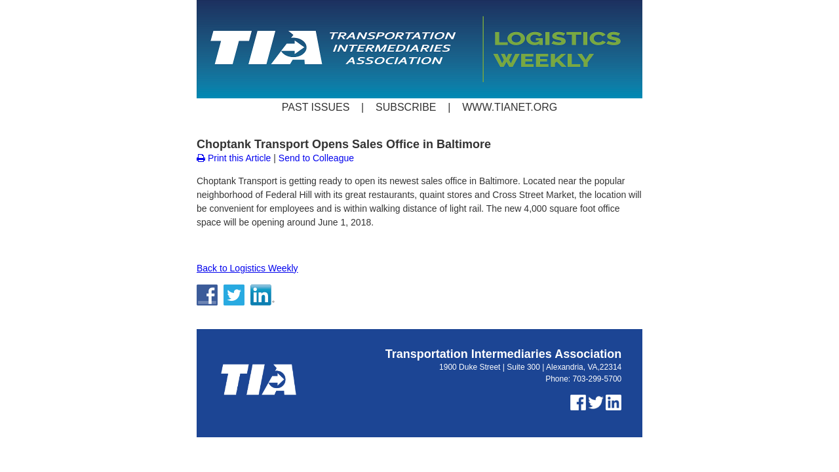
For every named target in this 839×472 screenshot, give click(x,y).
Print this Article (234, 158)
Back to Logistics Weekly (247, 268)
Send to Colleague (316, 158)
